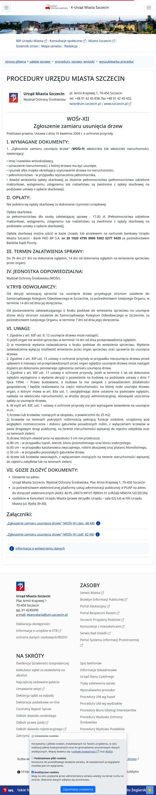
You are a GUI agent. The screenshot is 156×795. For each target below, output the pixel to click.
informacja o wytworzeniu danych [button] (37, 548)
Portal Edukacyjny (95, 606)
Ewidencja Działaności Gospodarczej (42, 663)
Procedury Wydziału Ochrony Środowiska (101, 719)
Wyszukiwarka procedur (97, 690)
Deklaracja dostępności (33, 624)
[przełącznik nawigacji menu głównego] (6, 7)
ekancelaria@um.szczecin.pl (47, 615)
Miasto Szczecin (101, 41)
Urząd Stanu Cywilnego (97, 676)
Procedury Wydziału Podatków (102, 729)
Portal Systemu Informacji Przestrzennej (109, 643)
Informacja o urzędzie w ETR (38, 630)
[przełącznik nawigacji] (149, 7)
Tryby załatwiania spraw (97, 683)
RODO (109, 751)
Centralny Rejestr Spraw (33, 709)
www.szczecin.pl (117, 104)
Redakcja (70, 46)
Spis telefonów (90, 663)
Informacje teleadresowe (98, 670)
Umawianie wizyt (30, 689)
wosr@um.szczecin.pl (85, 104)
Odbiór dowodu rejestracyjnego (41, 729)
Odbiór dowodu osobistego (36, 715)
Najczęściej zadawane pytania (38, 682)
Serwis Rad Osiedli (95, 633)
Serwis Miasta (92, 593)
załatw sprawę (39, 61)
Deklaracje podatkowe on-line (38, 702)
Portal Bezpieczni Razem (99, 613)
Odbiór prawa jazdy (32, 722)
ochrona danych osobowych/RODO (41, 637)
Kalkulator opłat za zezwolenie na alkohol (40, 672)
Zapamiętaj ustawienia (78, 789)
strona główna (15, 61)
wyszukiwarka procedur (116, 61)
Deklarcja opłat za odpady (35, 695)
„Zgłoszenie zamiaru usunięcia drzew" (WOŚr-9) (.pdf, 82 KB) (50, 534)
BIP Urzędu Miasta (31, 41)
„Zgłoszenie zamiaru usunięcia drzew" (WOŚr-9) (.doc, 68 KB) (51, 523)
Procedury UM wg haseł (97, 697)
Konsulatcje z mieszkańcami (102, 626)
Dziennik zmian (27, 46)
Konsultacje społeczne (67, 41)
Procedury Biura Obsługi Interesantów (108, 710)
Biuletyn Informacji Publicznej (103, 599)
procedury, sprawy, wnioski (75, 61)
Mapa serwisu (51, 46)
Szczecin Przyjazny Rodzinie (102, 619)
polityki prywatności (85, 751)
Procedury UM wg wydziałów (101, 703)
